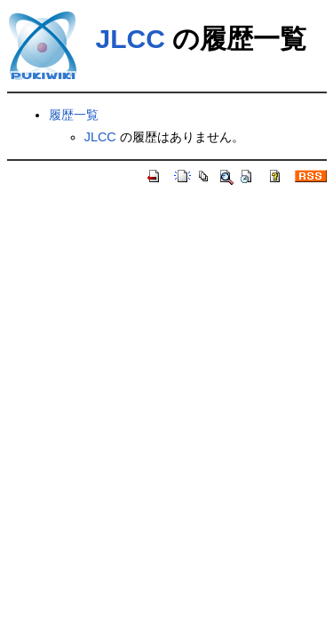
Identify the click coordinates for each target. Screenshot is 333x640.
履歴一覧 (74, 115)
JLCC (130, 38)
